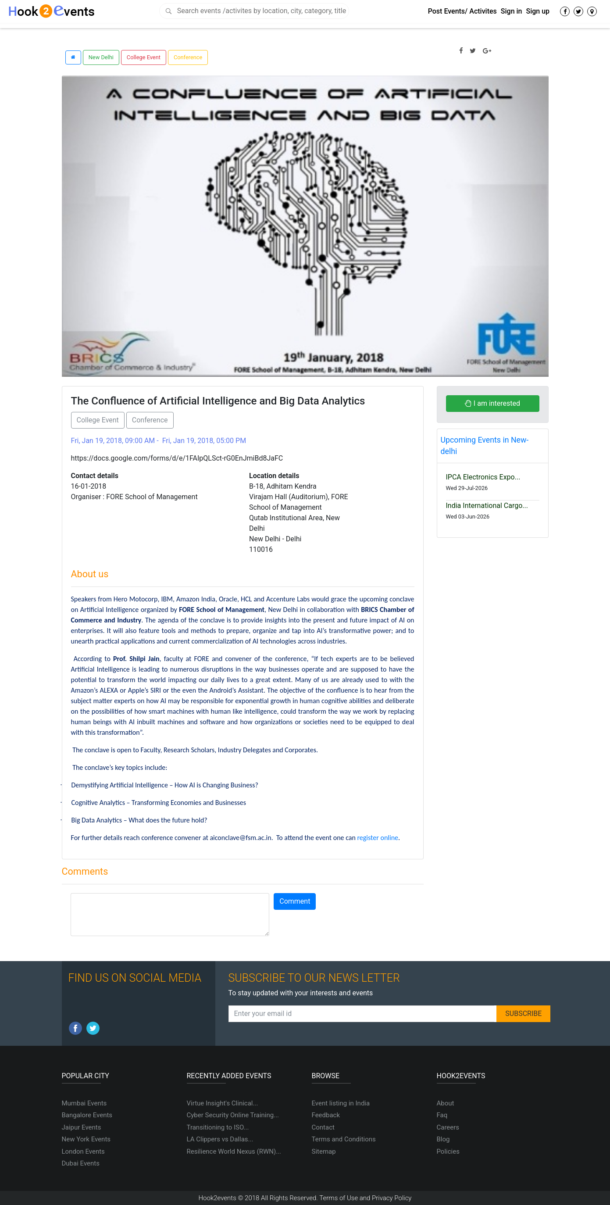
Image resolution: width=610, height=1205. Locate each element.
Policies (448, 1151)
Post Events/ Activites (462, 11)
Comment (294, 901)
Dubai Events (81, 1163)
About (445, 1103)
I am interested (492, 403)
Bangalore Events (87, 1115)
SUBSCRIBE (523, 1013)
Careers (448, 1127)
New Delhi (101, 57)
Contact (323, 1127)
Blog (443, 1139)
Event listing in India (341, 1103)
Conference (188, 57)
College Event (144, 57)
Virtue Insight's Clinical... (222, 1103)
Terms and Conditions (344, 1139)
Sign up (537, 11)
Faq (442, 1115)
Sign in (511, 11)
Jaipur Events (81, 1127)
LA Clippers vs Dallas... (220, 1139)
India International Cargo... (487, 505)
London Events (83, 1151)
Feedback (326, 1115)
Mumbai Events (84, 1103)
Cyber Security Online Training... (233, 1115)
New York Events (86, 1139)
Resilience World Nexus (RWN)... (234, 1151)
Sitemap (324, 1151)
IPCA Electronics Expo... (483, 477)
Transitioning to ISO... (218, 1127)
